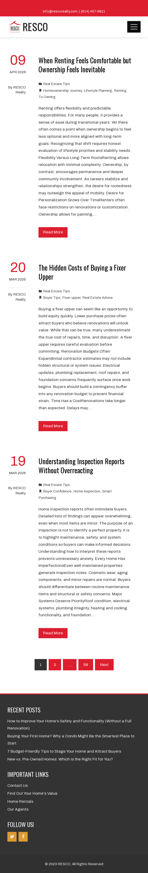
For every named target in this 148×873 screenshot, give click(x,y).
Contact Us (17, 785)
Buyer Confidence (57, 491)
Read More (53, 232)
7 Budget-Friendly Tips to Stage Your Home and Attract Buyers (64, 751)
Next (104, 664)
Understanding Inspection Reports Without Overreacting (81, 465)
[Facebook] (23, 837)
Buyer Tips (51, 297)
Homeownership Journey (62, 90)
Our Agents (17, 809)
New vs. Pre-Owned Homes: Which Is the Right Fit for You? (60, 759)
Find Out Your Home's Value (32, 793)
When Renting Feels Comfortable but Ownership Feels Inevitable (84, 64)
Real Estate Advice (97, 297)
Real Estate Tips (56, 84)
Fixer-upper (71, 297)
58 (85, 664)
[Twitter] (12, 837)
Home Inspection (86, 491)
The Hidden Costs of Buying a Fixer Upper (82, 272)
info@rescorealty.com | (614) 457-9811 (74, 11)
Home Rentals (20, 801)
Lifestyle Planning (98, 90)
